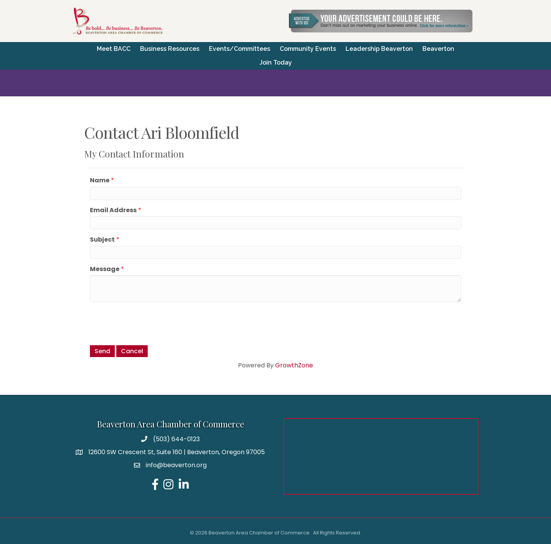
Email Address (113, 210)
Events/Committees (239, 48)
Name (99, 180)
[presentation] (148, 323)
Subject (102, 239)
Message (104, 269)
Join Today (275, 62)
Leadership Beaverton (379, 48)
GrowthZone (294, 365)
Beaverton (438, 48)
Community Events (308, 48)
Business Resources (169, 48)
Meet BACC (113, 48)
